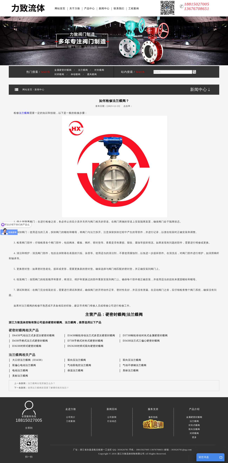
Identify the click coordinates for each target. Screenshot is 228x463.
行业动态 (111, 421)
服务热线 (153, 417)
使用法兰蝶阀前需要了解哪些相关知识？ (48, 388)
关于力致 (74, 8)
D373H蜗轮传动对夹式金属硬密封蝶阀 (145, 335)
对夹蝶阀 (99, 70)
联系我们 (119, 8)
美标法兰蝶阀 (131, 370)
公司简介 (70, 417)
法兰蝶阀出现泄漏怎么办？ (41, 383)
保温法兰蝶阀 (75, 370)
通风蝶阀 (92, 74)
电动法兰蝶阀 (20, 370)
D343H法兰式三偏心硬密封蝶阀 (141, 340)
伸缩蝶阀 (76, 74)
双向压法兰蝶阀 (77, 360)
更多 (194, 437)
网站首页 (60, 8)
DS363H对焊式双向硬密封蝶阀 (85, 346)
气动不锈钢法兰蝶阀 (134, 365)
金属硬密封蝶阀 (63, 70)
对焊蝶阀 (59, 74)
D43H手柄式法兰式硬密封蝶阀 (30, 340)
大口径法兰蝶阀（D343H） (28, 360)
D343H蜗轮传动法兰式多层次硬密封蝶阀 (91, 335)
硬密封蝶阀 (55, 322)
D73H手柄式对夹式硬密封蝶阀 (85, 340)
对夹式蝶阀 (194, 425)
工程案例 (133, 8)
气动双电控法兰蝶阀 (79, 365)
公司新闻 (111, 417)
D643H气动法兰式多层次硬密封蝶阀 (33, 335)
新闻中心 (104, 8)
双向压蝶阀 (194, 429)
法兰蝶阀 (83, 70)
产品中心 (89, 8)
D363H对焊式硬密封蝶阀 (26, 346)
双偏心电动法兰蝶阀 (24, 365)
